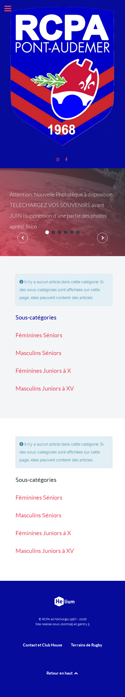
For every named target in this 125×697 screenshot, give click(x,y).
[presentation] (22, 238)
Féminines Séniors (39, 335)
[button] (47, 232)
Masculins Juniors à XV (45, 388)
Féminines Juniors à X (43, 370)
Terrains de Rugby (86, 645)
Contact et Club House (42, 645)
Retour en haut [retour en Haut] (62, 673)
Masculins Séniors (38, 353)
